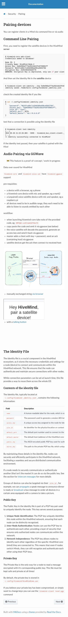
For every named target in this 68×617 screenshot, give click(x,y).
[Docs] (4, 14)
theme (32, 612)
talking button (19, 322)
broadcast (18, 490)
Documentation (35, 4)
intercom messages (27, 477)
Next (59, 602)
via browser (37, 294)
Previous (10, 602)
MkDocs (17, 612)
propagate (24, 487)
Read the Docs (54, 612)
